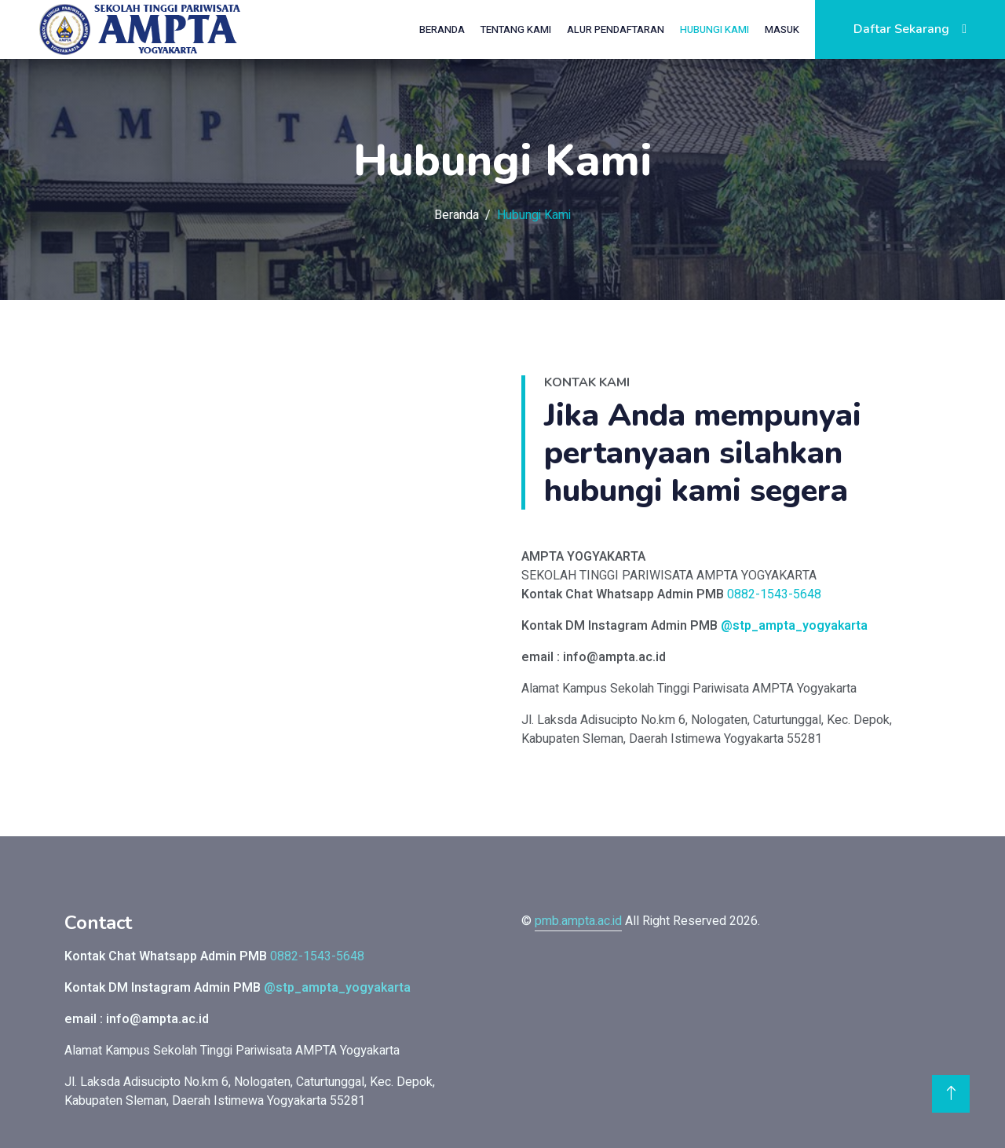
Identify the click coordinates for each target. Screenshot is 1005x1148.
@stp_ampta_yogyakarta (794, 625)
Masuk (782, 29)
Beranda (442, 29)
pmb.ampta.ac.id (578, 921)
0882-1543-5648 (774, 594)
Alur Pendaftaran (615, 29)
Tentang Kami (516, 29)
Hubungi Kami (714, 29)
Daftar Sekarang (910, 29)
